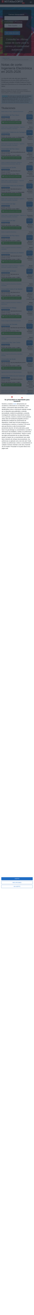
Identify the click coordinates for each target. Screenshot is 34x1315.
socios (14, 403)
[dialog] (17, 854)
